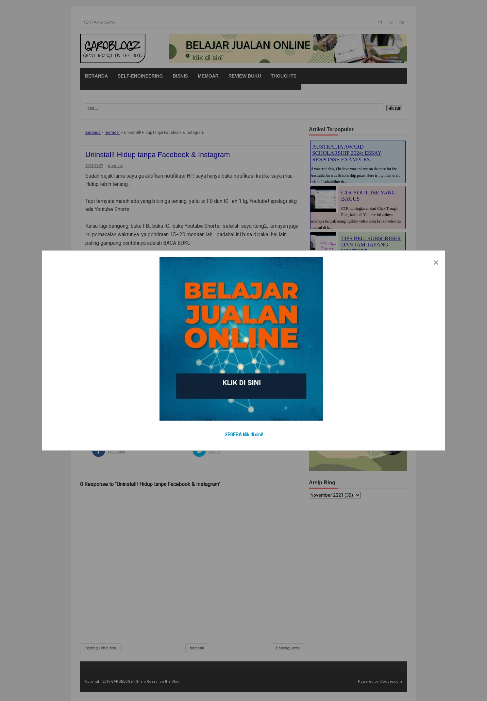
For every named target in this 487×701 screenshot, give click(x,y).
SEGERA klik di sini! (244, 434)
